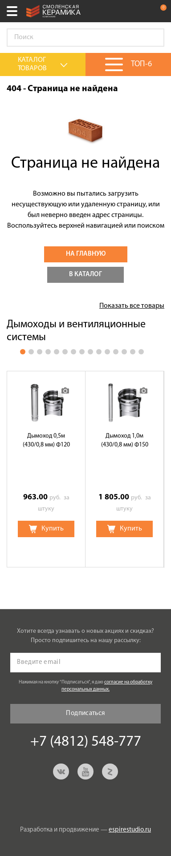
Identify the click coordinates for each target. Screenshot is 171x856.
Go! (152, 37)
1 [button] (22, 351)
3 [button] (39, 351)
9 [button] (90, 351)
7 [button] (73, 351)
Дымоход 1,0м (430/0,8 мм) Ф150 (124, 440)
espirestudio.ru (130, 830)
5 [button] (56, 351)
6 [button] (65, 351)
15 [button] (141, 351)
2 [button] (31, 351)
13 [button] (124, 351)
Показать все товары (131, 305)
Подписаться (85, 713)
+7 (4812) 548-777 (142, 11)
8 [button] (82, 351)
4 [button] (48, 351)
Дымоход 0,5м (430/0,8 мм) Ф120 (46, 440)
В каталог (85, 274)
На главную (86, 254)
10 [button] (99, 351)
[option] (46, 469)
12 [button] (115, 351)
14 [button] (132, 351)
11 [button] (107, 351)
